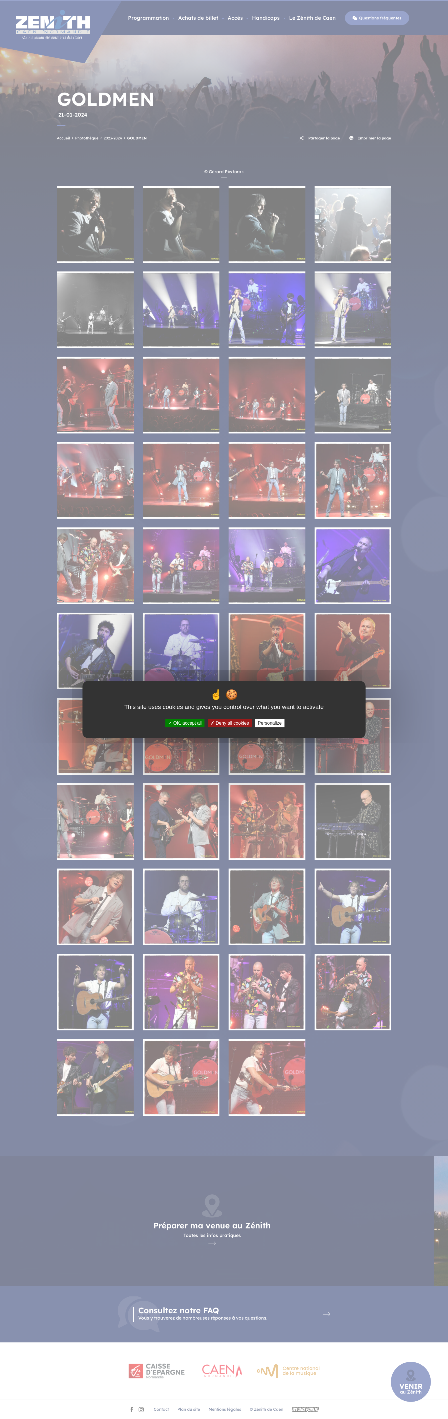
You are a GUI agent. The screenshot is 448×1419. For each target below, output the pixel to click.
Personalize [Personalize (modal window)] (270, 723)
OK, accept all (185, 723)
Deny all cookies (230, 723)
